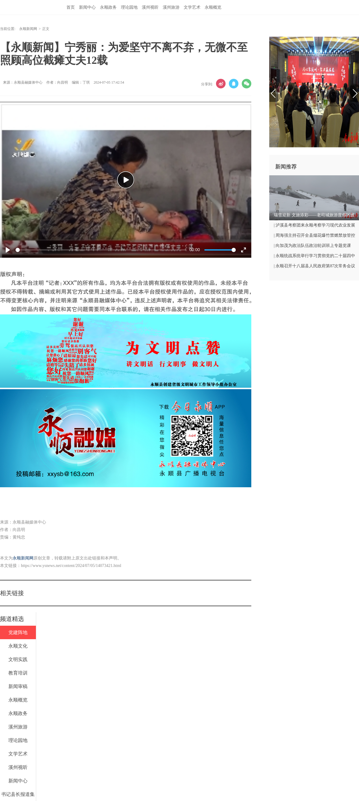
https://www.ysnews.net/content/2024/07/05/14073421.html (71, 565)
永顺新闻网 (28, 29)
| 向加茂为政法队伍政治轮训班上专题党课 (312, 245)
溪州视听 (150, 7)
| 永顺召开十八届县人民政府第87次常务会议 (314, 266)
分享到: (207, 84)
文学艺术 (192, 7)
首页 (70, 7)
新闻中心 (87, 7)
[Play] (8, 250)
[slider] (101, 250)
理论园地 (129, 7)
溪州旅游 (171, 7)
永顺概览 (213, 7)
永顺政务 (108, 7)
